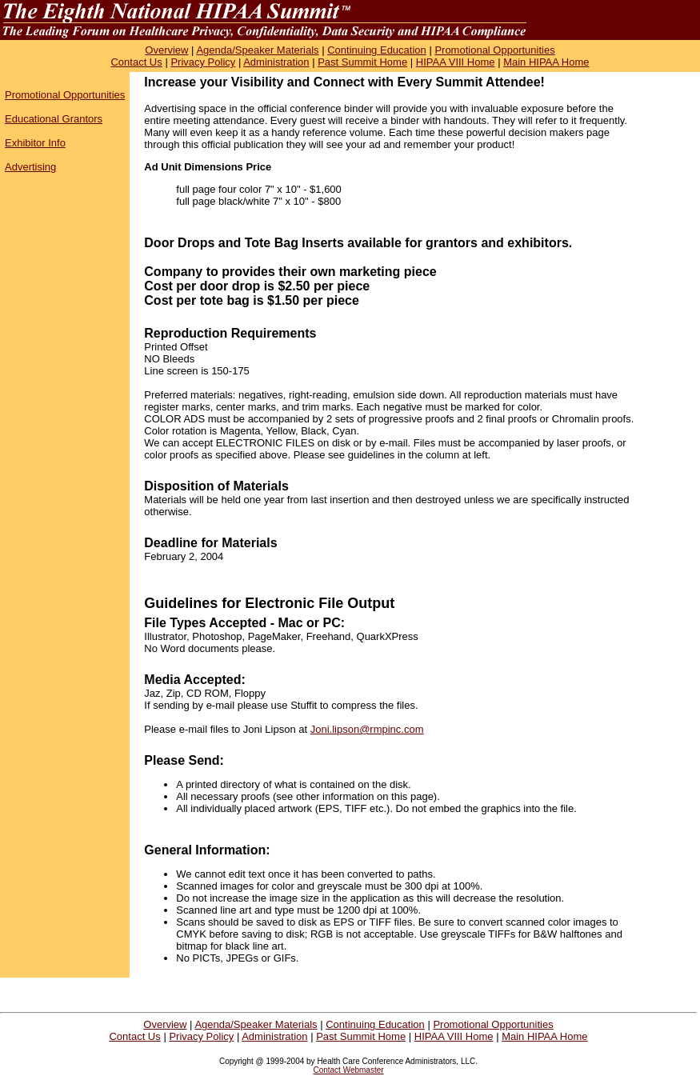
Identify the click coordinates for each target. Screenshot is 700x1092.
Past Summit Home (362, 62)
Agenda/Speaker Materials (257, 50)
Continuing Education (376, 50)
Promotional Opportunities (494, 50)
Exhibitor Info (35, 143)
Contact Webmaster (348, 1070)
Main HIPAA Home (546, 62)
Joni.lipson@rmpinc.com (367, 729)
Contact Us (136, 62)
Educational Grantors (53, 119)
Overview (166, 50)
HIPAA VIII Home (455, 62)
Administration (276, 62)
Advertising (30, 167)
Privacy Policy (202, 62)
